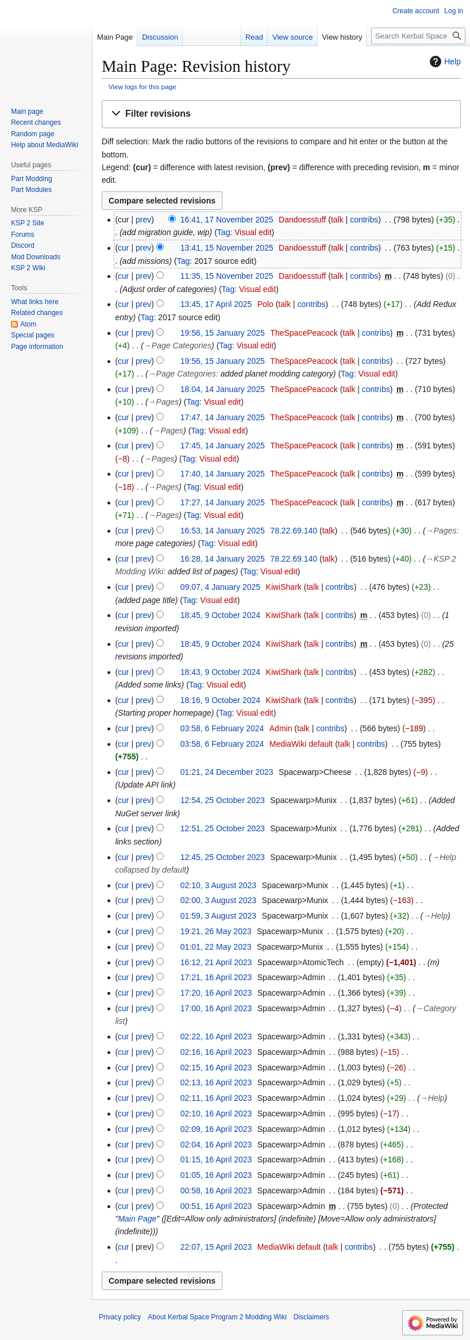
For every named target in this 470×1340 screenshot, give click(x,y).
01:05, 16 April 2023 (216, 1175)
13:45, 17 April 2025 (216, 304)
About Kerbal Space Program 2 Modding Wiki (217, 1317)
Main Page (137, 1218)
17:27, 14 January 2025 (222, 502)
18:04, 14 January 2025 (222, 389)
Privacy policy (120, 1317)
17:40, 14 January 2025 (222, 473)
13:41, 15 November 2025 (226, 247)
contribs (364, 219)
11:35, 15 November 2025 (226, 276)
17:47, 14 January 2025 (222, 417)
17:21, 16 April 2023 (216, 977)
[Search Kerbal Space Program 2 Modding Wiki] (418, 36)
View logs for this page (142, 86)
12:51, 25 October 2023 (222, 828)
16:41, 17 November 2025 (226, 219)
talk (337, 219)
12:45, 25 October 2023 (222, 857)
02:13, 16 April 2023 (216, 1082)
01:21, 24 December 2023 (226, 772)
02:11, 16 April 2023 (216, 1098)
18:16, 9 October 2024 (220, 700)
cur (123, 247)
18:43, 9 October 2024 (220, 672)
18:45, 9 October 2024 (220, 615)
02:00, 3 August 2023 (218, 900)
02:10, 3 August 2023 (218, 885)
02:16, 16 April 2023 (216, 1052)
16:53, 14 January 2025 (222, 530)
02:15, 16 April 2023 (216, 1067)
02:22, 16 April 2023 (216, 1036)
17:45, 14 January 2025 (222, 445)
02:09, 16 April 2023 (216, 1129)
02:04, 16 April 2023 (216, 1144)
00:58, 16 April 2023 (216, 1190)
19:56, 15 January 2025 (222, 332)
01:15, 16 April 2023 (216, 1159)
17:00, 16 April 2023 (216, 1008)
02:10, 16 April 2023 (216, 1113)
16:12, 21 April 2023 (216, 962)
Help (444, 61)
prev (143, 219)
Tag (223, 232)
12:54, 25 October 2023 (222, 800)
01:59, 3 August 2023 (218, 915)
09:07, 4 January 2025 (220, 587)
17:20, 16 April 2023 (216, 992)
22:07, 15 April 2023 (216, 1246)
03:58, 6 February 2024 (222, 728)
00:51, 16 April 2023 (216, 1206)
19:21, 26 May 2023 (216, 931)
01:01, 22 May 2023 (216, 946)
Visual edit (252, 232)
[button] (281, 114)
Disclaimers (311, 1317)
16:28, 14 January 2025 (222, 558)
